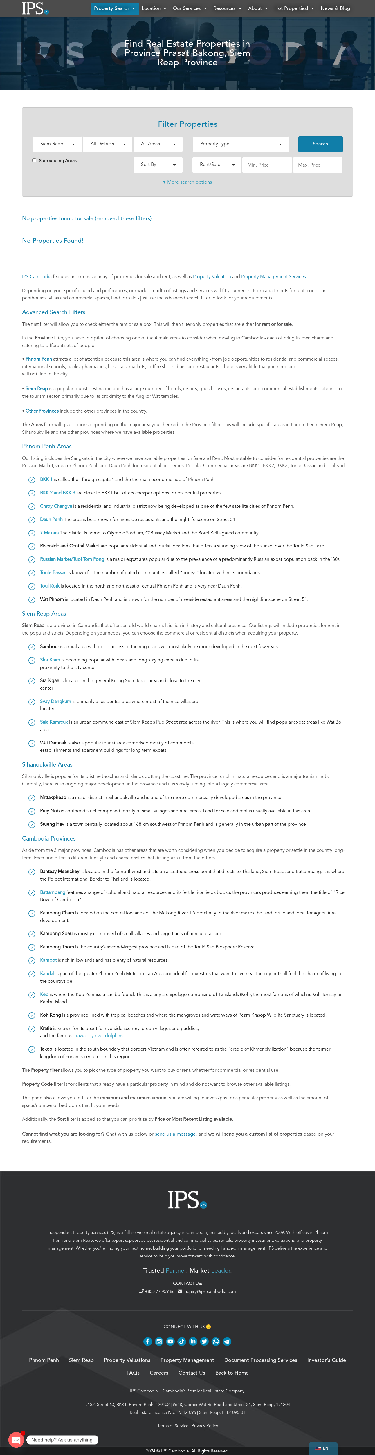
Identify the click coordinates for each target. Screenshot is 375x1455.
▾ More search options (187, 182)
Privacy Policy (205, 1425)
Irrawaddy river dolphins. (99, 1036)
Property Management (187, 1360)
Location (154, 9)
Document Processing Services (260, 1360)
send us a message (175, 1134)
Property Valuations (127, 1360)
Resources (227, 9)
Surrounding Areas (54, 160)
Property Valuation (212, 277)
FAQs (133, 1373)
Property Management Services (273, 277)
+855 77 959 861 (158, 1291)
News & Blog (335, 8)
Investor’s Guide (326, 1360)
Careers (159, 1373)
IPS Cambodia (144, 1390)
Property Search (115, 9)
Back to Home (232, 1373)
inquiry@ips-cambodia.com (207, 1291)
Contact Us (192, 1373)
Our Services (190, 9)
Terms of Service (172, 1425)
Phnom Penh (44, 1360)
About (258, 9)
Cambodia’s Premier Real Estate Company (203, 1390)
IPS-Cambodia (37, 277)
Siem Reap (82, 1240)
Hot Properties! (294, 9)
